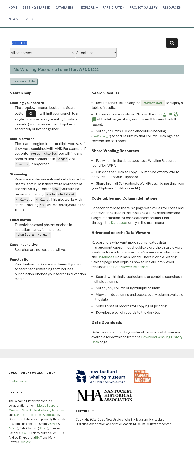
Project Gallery (144, 7)
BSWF (43, 428)
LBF (60, 433)
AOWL (13, 428)
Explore (89, 7)
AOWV (52, 423)
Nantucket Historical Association (36, 414)
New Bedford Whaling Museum (43, 410)
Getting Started (36, 7)
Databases (66, 7)
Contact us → (18, 381)
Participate (114, 7)
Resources (172, 7)
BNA (38, 437)
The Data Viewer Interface (127, 267)
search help (23, 81)
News (13, 19)
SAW (23, 433)
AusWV (25, 442)
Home (13, 7)
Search (29, 19)
